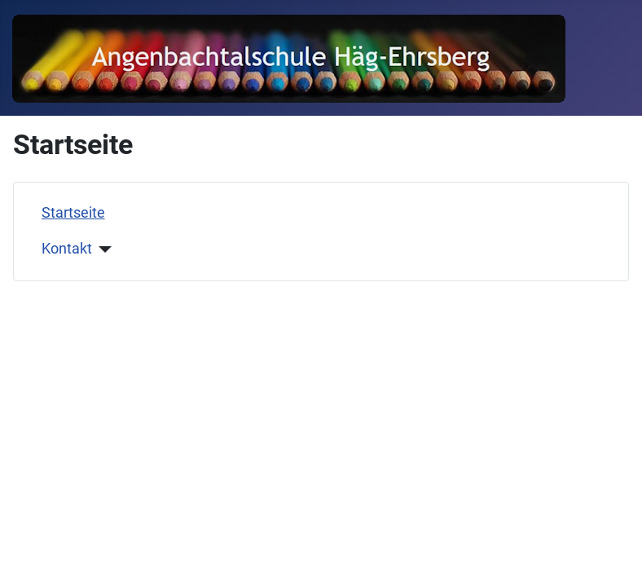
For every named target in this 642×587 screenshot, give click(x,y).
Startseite (73, 213)
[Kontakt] (102, 249)
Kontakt (67, 249)
